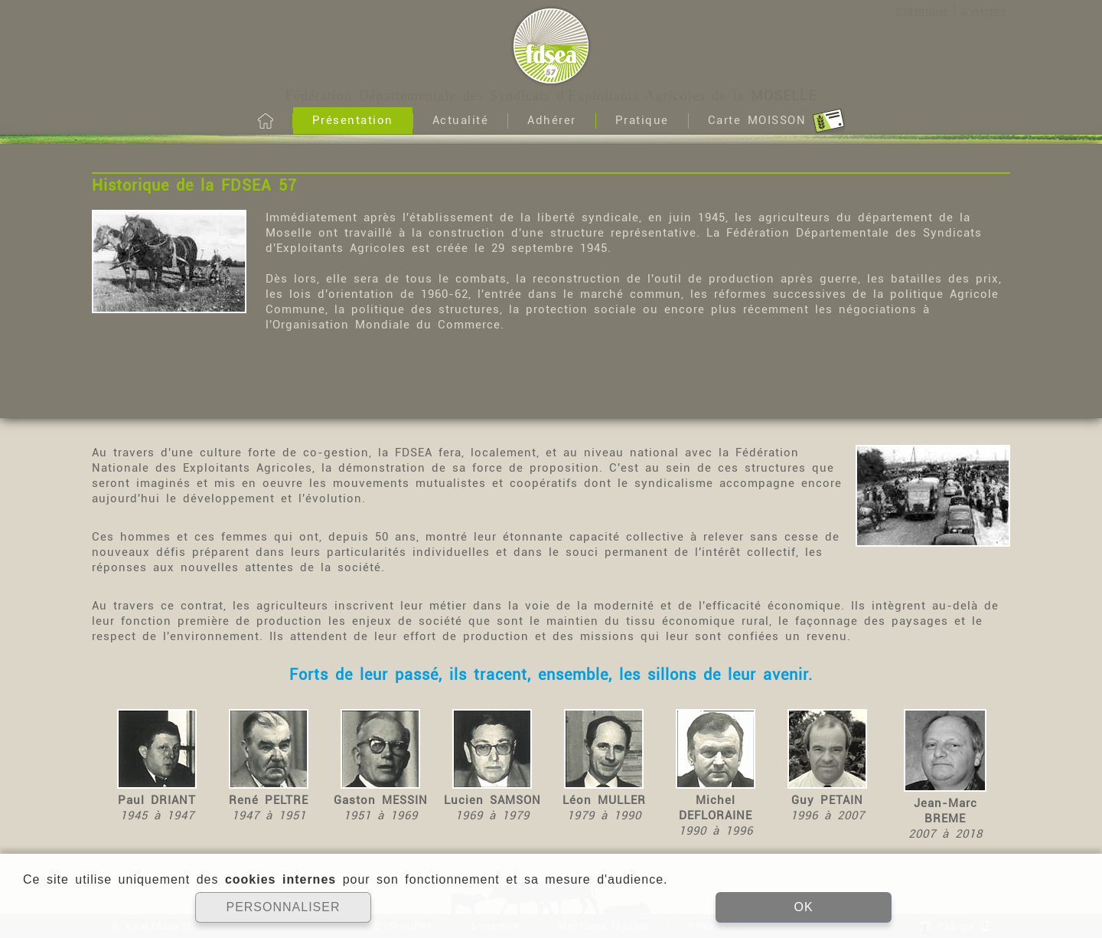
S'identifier (921, 11)
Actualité (460, 120)
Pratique (642, 120)
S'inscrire (983, 11)
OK (803, 906)
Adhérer (551, 120)
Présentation (352, 120)
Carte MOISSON (776, 121)
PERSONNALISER (283, 906)
